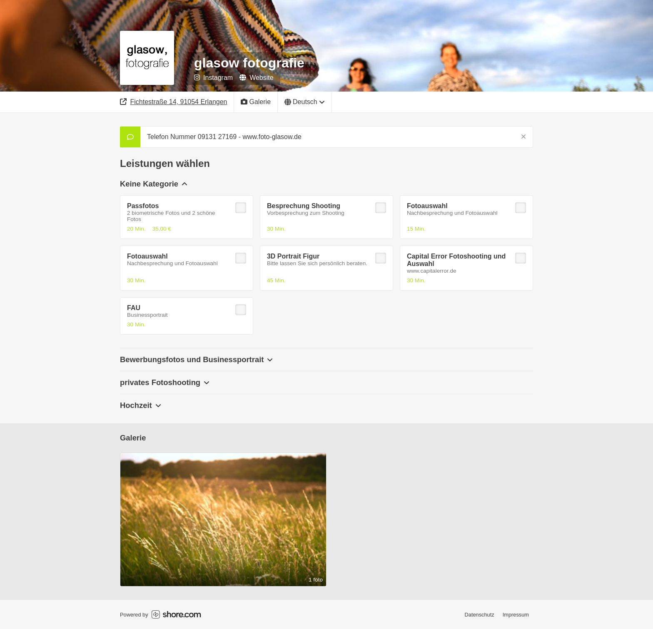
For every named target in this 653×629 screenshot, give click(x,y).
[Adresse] (173, 102)
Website (256, 77)
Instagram (213, 77)
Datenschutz (479, 615)
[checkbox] (240, 207)
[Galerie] (256, 102)
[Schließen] (523, 137)
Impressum (516, 615)
